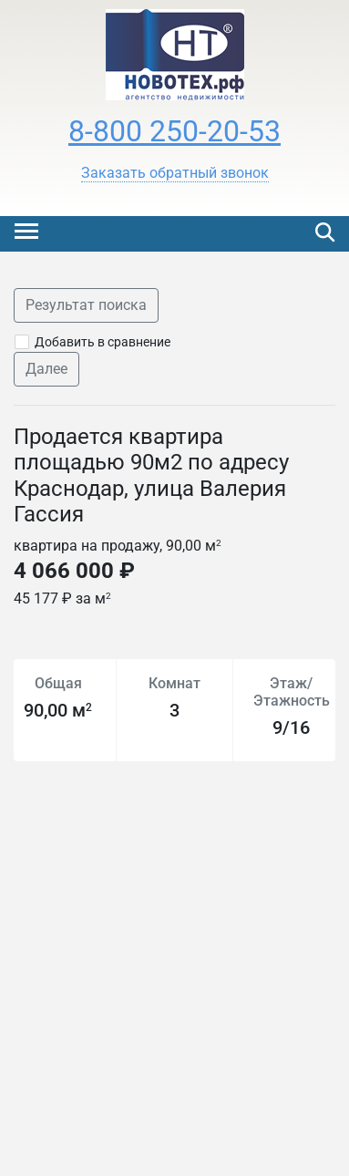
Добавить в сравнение (102, 342)
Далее (46, 368)
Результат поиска (86, 305)
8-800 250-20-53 (174, 131)
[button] (175, 173)
